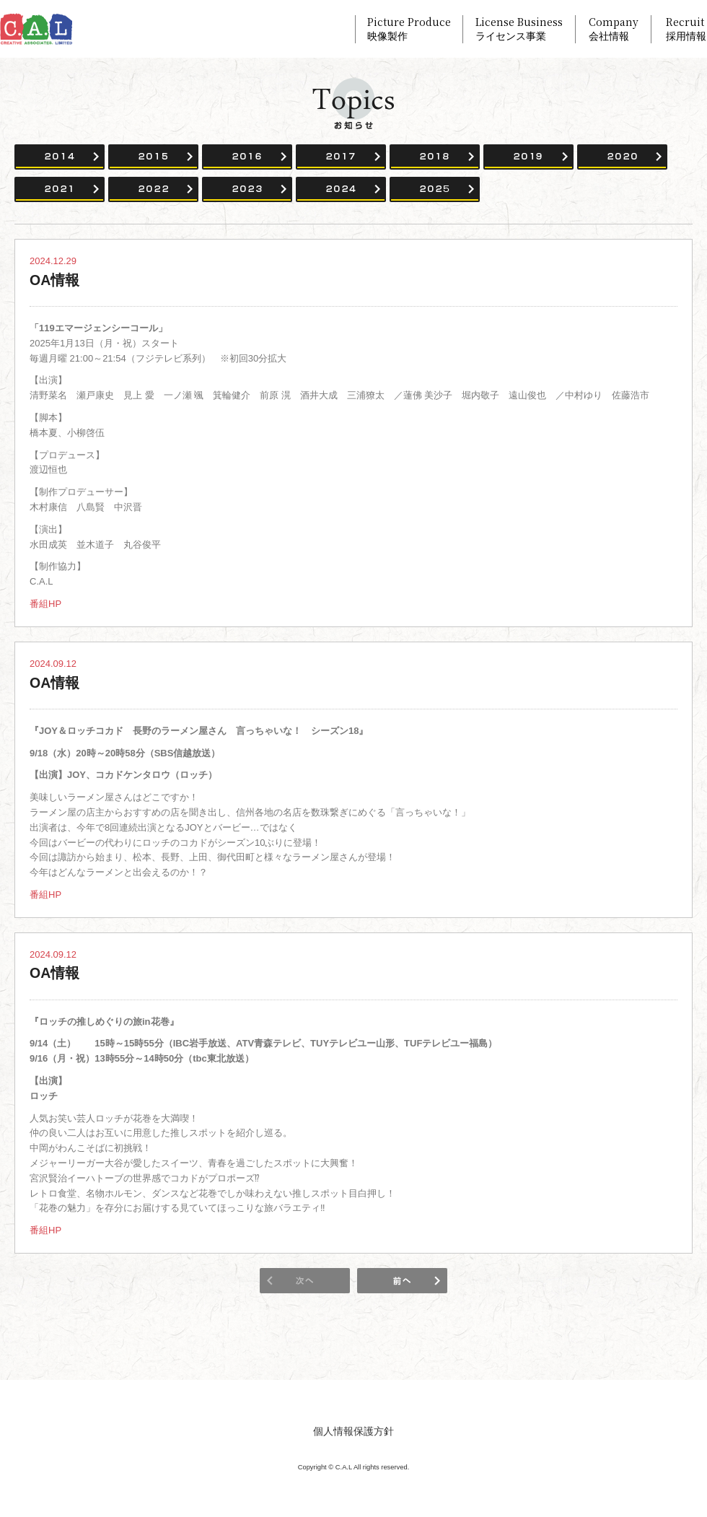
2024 (341, 189)
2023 (247, 189)
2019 (528, 157)
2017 (341, 157)
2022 (153, 189)
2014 (59, 157)
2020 (622, 157)
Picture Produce (409, 29)
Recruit (686, 29)
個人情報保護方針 (353, 1431)
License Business (519, 29)
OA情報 (54, 280)
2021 (59, 189)
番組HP (45, 603)
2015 (153, 157)
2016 (247, 157)
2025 (435, 189)
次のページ (402, 1280)
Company (613, 29)
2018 (435, 157)
